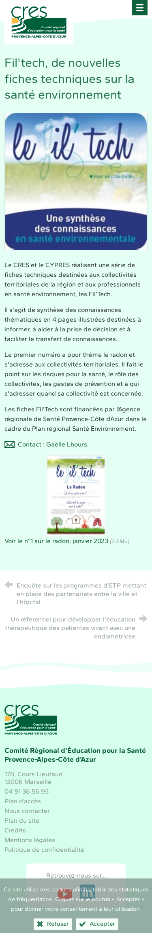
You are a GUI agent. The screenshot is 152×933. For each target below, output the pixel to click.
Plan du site (21, 820)
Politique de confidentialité (44, 849)
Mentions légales (29, 840)
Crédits (15, 830)
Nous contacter (27, 811)
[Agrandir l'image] (76, 180)
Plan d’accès (22, 801)
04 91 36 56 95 (26, 791)
